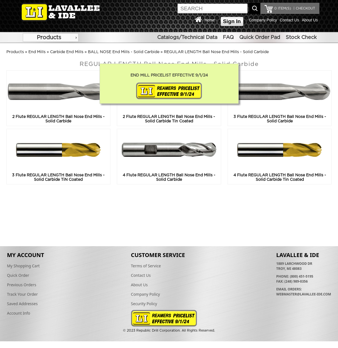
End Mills (37, 52)
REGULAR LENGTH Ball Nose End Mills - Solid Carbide (216, 52)
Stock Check (301, 37)
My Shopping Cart (23, 265)
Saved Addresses (22, 303)
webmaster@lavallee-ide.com (303, 294)
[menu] (50, 37)
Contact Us (289, 20)
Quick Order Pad (259, 37)
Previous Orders (21, 284)
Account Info (18, 313)
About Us (310, 20)
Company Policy (263, 20)
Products (49, 37)
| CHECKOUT (303, 8)
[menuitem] (50, 37)
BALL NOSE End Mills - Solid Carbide (123, 52)
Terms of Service (146, 265)
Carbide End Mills (66, 52)
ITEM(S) (282, 8)
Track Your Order (22, 294)
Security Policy (144, 303)
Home (209, 20)
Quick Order (18, 275)
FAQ (228, 37)
